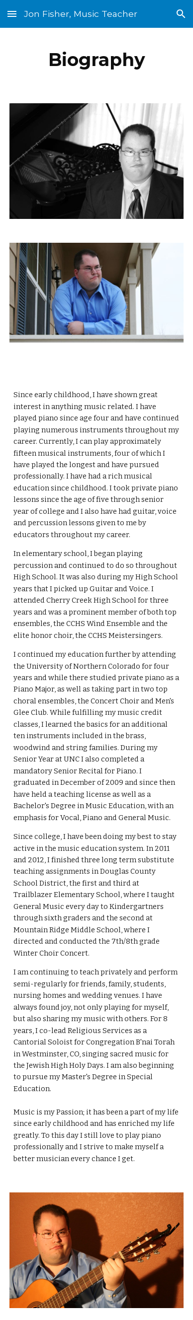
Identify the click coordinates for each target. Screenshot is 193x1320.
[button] (12, 13)
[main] (96, 59)
